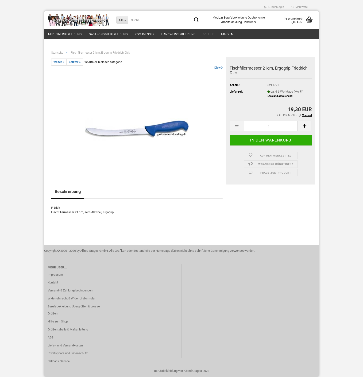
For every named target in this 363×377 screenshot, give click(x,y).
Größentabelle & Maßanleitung (68, 329)
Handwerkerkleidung (178, 34)
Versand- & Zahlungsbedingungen (70, 290)
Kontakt (53, 282)
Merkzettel (299, 7)
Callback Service (59, 361)
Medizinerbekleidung (65, 34)
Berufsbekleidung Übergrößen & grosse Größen (74, 310)
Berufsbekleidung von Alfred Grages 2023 (181, 371)
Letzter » (75, 62)
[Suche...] (122, 20)
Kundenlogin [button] (274, 7)
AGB (51, 337)
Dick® (218, 67)
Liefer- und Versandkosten (65, 345)
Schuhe (208, 34)
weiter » (59, 62)
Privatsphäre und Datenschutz (68, 353)
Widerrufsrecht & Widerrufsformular (71, 298)
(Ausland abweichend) (280, 96)
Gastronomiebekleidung (108, 34)
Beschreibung (68, 191)
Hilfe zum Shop (58, 321)
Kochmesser (144, 34)
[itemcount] (271, 126)
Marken (227, 34)
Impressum (55, 274)
